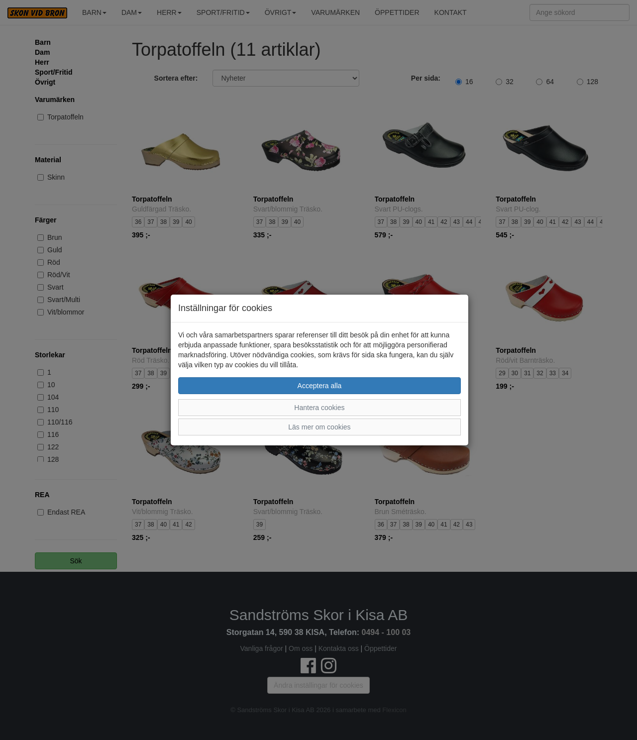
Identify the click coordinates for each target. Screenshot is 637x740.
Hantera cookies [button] (319, 408)
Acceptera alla (320, 386)
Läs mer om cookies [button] (319, 427)
